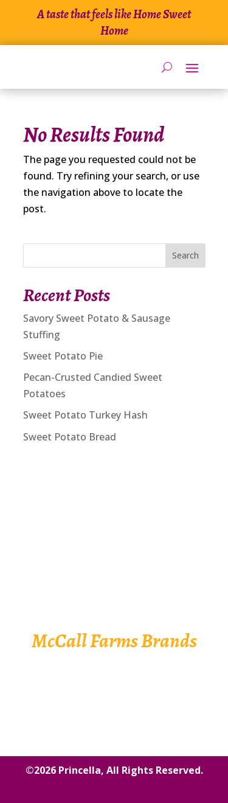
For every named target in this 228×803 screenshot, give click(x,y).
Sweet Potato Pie (63, 356)
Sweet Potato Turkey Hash (85, 415)
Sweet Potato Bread (69, 436)
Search (185, 255)
